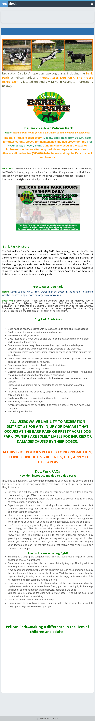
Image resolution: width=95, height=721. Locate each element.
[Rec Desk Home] (16, 3)
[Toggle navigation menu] (92, 3)
